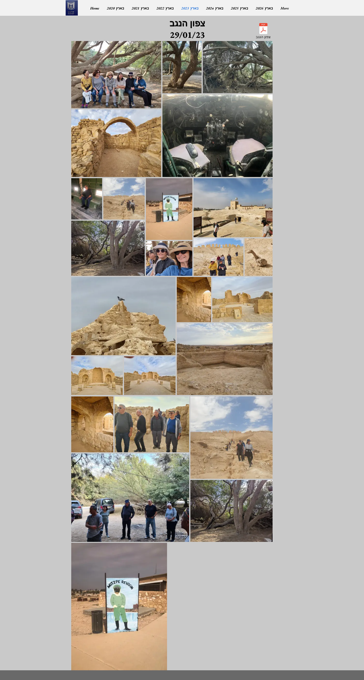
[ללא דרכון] (71, 8)
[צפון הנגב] (263, 32)
